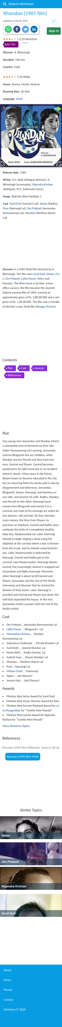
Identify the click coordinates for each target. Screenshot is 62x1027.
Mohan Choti (14, 671)
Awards (39, 368)
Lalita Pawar (28, 278)
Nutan (43, 203)
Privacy (8, 990)
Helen (40, 278)
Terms (7, 980)
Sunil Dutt (15, 203)
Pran (5, 208)
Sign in (54, 31)
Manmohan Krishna (18, 634)
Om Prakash (34, 208)
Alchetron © (14, 1009)
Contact (8, 999)
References (14, 375)
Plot (10, 368)
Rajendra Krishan (42, 184)
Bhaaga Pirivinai (46, 306)
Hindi (19, 99)
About (7, 970)
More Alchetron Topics (16, 726)
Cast (23, 368)
